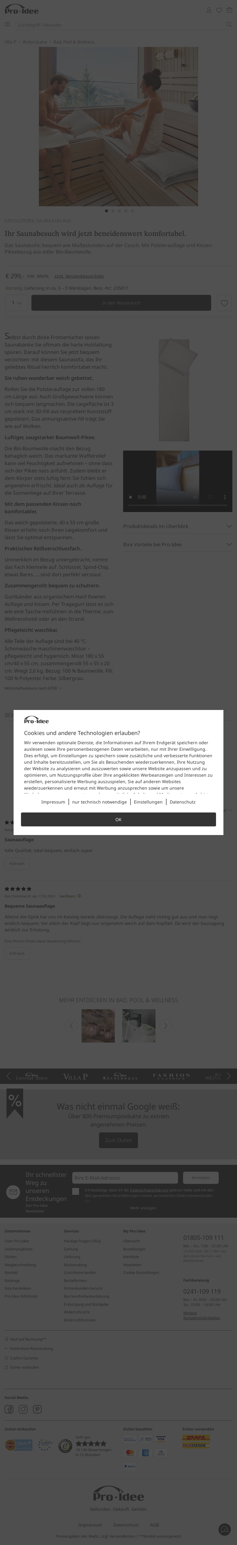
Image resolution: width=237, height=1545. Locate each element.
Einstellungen (148, 802)
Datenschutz (183, 802)
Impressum (53, 802)
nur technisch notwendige (99, 802)
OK (118, 819)
